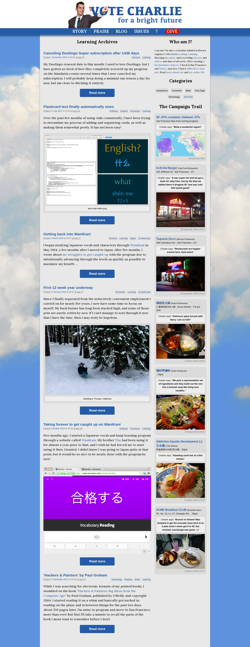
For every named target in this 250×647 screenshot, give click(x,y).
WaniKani (137, 245)
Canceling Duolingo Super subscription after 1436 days (91, 53)
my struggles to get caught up (85, 255)
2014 (62, 428)
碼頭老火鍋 (163, 303)
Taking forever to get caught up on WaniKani (82, 424)
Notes (137, 579)
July (55, 111)
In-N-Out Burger (166, 167)
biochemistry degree (167, 65)
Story (80, 31)
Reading (128, 579)
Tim (118, 440)
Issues (141, 31)
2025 (64, 57)
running (192, 54)
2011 (66, 579)
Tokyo (162, 68)
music (172, 57)
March (55, 238)
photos (197, 57)
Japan (133, 238)
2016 (61, 238)
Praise (101, 31)
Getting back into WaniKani (67, 234)
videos (158, 61)
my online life (196, 72)
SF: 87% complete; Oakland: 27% (178, 117)
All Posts (188, 97)
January (57, 292)
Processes (135, 111)
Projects (124, 111)
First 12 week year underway (68, 288)
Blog (121, 31)
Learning (146, 57)
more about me (174, 72)
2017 (60, 111)
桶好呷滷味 (163, 370)
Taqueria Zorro (166, 238)
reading (182, 54)
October (56, 428)
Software (114, 111)
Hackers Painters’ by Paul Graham (75, 575)
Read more (97, 93)
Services (136, 57)
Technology (116, 579)
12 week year (144, 238)
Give (172, 31)
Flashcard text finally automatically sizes (78, 107)
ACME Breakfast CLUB (171, 509)
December (57, 57)
